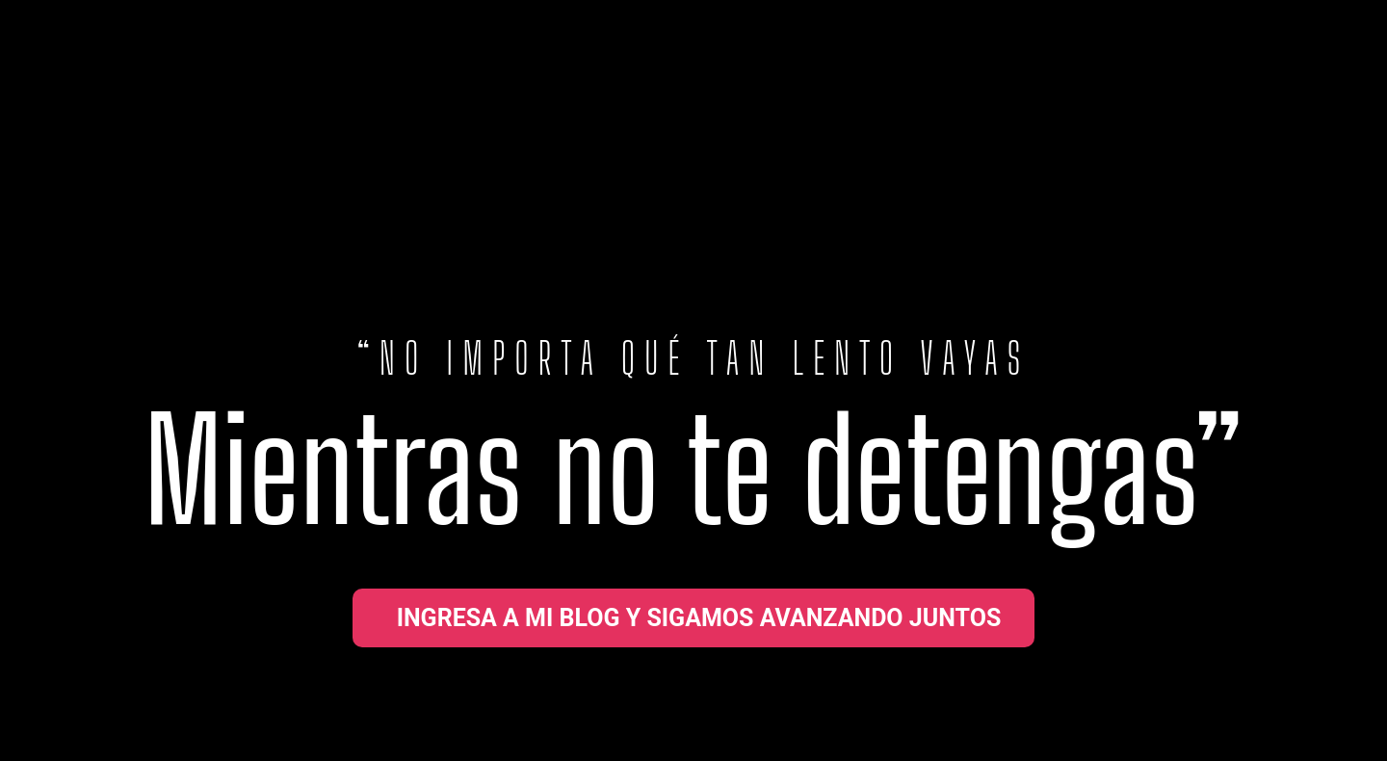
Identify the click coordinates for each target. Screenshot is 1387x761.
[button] (694, 618)
